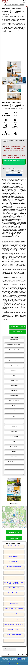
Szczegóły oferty (14, 532)
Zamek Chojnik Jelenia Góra (13, 545)
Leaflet (17, 527)
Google (19, 658)
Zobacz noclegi (14, 538)
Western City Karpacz (14, 603)
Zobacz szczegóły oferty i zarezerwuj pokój (14, 161)
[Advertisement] (14, 47)
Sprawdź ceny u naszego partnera (17, 327)
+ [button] (3, 508)
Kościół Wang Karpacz (13, 556)
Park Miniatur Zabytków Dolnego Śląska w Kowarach (13, 620)
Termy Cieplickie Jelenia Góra (14, 551)
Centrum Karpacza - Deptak (13, 587)
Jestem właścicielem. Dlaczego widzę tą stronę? (10, 649)
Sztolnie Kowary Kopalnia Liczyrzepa (13, 634)
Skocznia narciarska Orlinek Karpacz (13, 577)
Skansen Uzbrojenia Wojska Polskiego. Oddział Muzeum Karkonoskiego (13, 583)
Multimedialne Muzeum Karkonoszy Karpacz (14, 572)
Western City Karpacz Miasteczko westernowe (14, 608)
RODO (8, 663)
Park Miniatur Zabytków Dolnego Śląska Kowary (13, 624)
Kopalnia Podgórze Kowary (13, 629)
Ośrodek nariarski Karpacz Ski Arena (13, 566)
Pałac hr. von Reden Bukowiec (14, 613)
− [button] (3, 510)
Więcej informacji (17, 332)
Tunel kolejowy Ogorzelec (14, 640)
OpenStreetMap (23, 527)
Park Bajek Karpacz (14, 598)
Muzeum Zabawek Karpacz (13, 593)
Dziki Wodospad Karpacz (14, 561)
